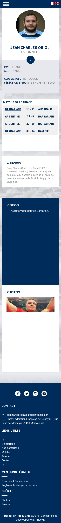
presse (6, 504)
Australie (45, 109)
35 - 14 (31, 131)
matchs (6, 452)
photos (6, 500)
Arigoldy (40, 519)
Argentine (12, 116)
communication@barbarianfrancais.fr (27, 414)
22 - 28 (31, 123)
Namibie (43, 131)
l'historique (8, 443)
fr (3, 439)
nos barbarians (10, 447)
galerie (6, 456)
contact (6, 460)
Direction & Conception (15, 481)
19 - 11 (31, 109)
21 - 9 (30, 116)
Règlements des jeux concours (19, 485)
